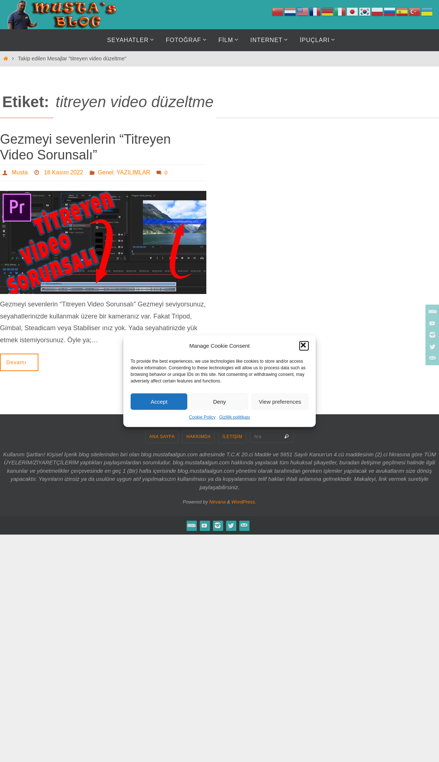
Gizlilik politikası (234, 417)
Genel (105, 172)
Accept (159, 401)
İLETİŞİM (232, 436)
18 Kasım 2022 (63, 172)
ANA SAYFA (162, 436)
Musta (20, 172)
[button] (304, 345)
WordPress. (244, 502)
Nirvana (217, 502)
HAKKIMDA (198, 436)
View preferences (280, 401)
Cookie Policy (202, 417)
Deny (219, 401)
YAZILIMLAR (133, 172)
